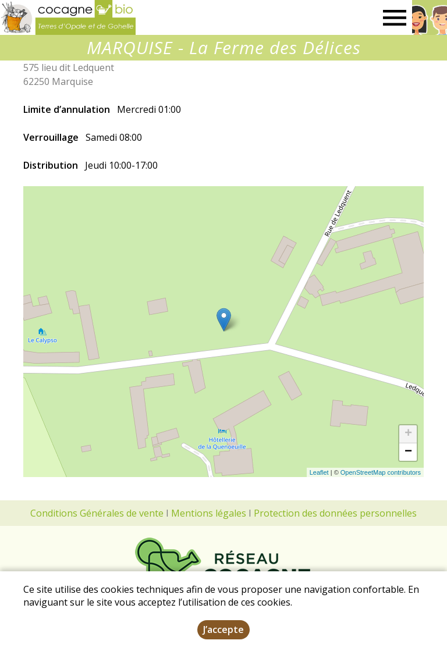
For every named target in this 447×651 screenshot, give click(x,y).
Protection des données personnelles (335, 513)
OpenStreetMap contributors (380, 472)
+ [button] (408, 434)
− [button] (408, 452)
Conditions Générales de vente (97, 513)
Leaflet (319, 472)
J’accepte (223, 629)
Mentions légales (208, 513)
